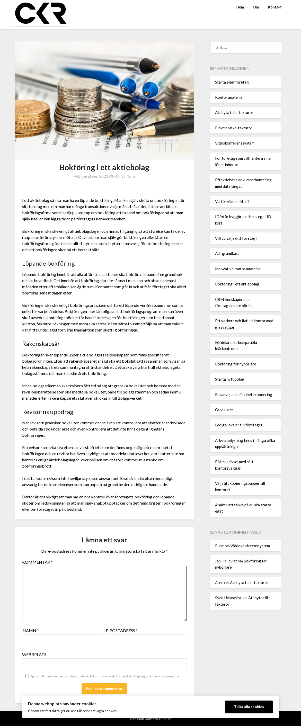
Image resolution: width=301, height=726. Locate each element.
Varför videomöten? (232, 201)
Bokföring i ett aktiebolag (237, 284)
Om (256, 7)
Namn (31, 630)
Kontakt (275, 7)
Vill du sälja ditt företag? (236, 238)
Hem (240, 7)
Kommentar (37, 562)
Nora (130, 176)
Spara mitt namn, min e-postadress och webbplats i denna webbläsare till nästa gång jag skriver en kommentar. (105, 676)
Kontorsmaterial (229, 97)
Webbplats (34, 654)
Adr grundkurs (227, 253)
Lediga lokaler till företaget (238, 425)
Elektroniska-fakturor (233, 128)
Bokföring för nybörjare (235, 364)
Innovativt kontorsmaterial (238, 268)
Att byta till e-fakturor (234, 112)
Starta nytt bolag (229, 379)
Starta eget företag (232, 82)
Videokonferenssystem (234, 143)
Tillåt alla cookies (249, 707)
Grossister (224, 409)
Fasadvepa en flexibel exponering (243, 394)
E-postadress (122, 630)
